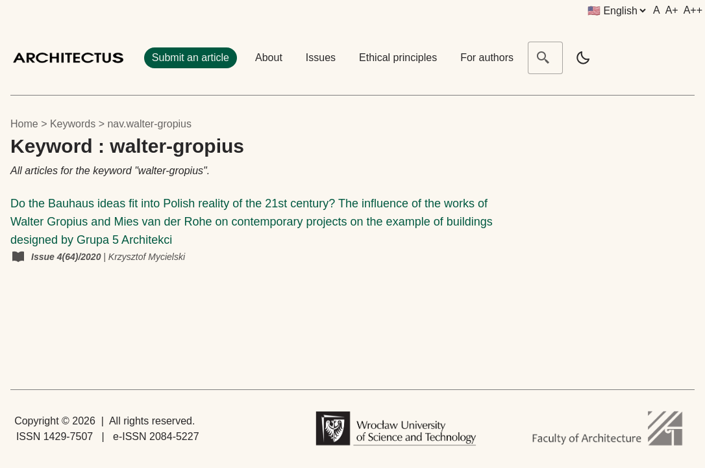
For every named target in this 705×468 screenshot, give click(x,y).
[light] (583, 57)
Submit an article (190, 57)
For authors (486, 57)
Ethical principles (398, 57)
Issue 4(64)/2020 (67, 257)
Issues (321, 57)
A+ (671, 10)
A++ (693, 10)
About (268, 57)
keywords (72, 123)
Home (24, 123)
